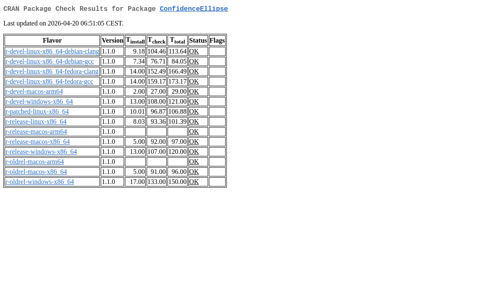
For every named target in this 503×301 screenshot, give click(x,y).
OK (194, 52)
